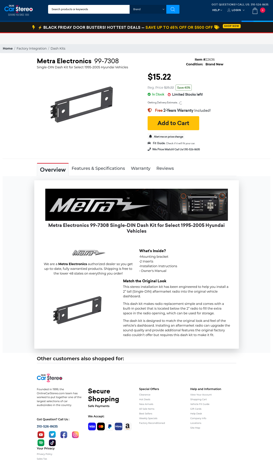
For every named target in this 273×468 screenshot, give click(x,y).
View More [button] (190, 27)
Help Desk (196, 413)
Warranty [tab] (140, 168)
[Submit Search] (172, 9)
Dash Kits (58, 48)
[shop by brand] (148, 9)
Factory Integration (32, 48)
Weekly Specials (148, 418)
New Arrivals (146, 404)
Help (216, 10)
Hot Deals (144, 399)
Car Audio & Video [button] (21, 27)
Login (236, 10)
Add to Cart (173, 123)
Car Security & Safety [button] (100, 27)
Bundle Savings (162, 27)
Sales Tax (42, 458)
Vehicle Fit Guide (200, 404)
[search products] (89, 9)
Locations (195, 423)
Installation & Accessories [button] (59, 27)
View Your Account (201, 394)
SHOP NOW (231, 37)
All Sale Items (146, 408)
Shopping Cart (198, 399)
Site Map (195, 427)
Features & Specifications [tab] (98, 168)
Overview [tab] (53, 170)
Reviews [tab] (165, 168)
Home (8, 48)
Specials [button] (257, 27)
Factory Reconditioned (152, 423)
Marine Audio (132, 27)
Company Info (198, 418)
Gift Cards (195, 408)
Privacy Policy (44, 454)
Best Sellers (145, 413)
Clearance (144, 394)
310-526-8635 (260, 4)
